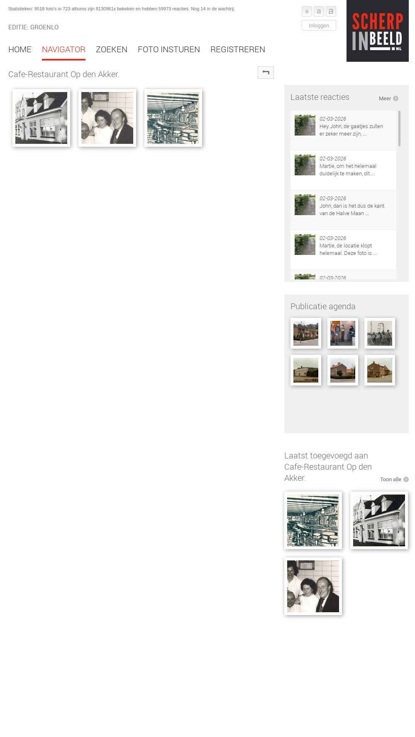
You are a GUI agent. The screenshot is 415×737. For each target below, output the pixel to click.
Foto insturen (169, 49)
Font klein (307, 11)
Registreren (237, 49)
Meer (385, 98)
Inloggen (319, 25)
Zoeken (111, 49)
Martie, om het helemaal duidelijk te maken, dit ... (348, 169)
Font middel (319, 11)
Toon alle (390, 479)
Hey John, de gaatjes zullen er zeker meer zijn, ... (351, 129)
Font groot (331, 11)
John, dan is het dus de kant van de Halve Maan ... (352, 209)
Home (20, 49)
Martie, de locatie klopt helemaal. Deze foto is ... (348, 249)
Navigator (63, 49)
